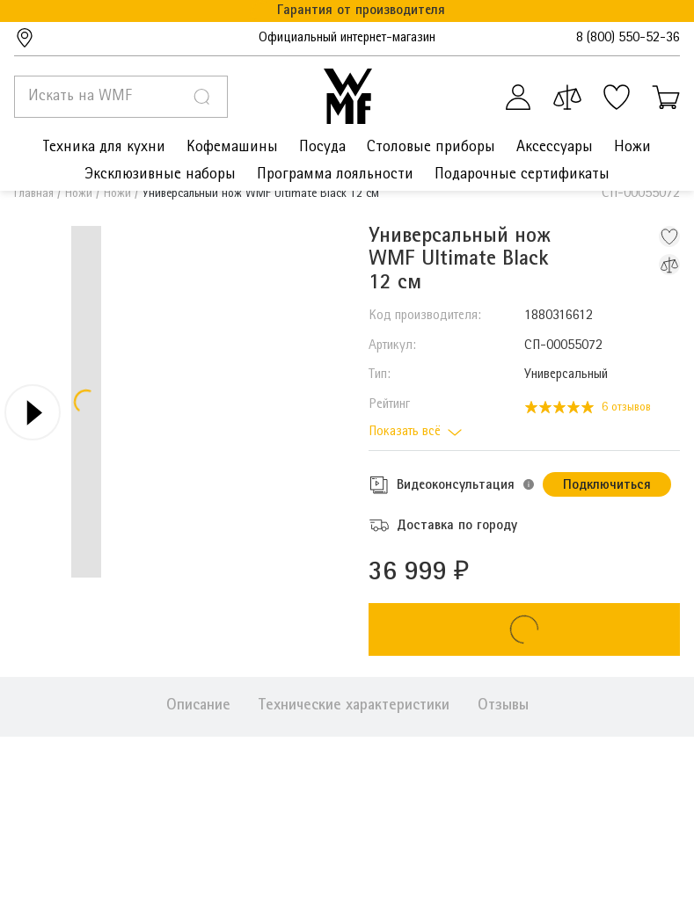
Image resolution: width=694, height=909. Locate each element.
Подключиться (607, 486)
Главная (34, 194)
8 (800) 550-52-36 (628, 39)
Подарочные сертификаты (522, 175)
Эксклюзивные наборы (160, 175)
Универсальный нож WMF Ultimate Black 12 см (260, 194)
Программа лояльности (335, 175)
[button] (529, 484)
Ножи (78, 194)
